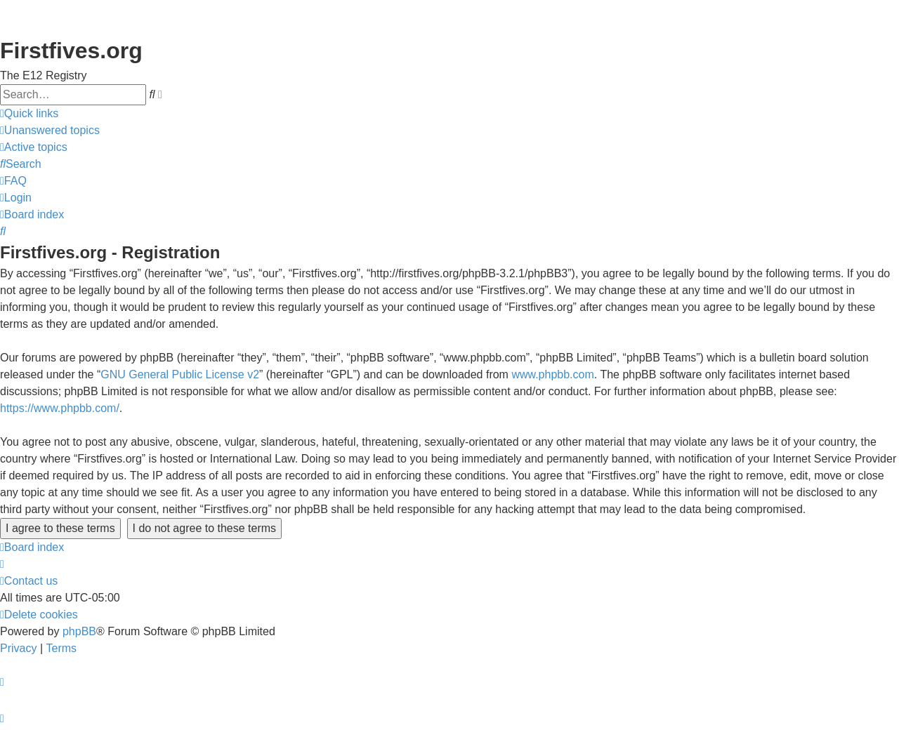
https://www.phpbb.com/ (59, 408)
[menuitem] (50, 130)
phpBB (79, 631)
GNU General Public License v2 (179, 374)
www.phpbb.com (552, 374)
